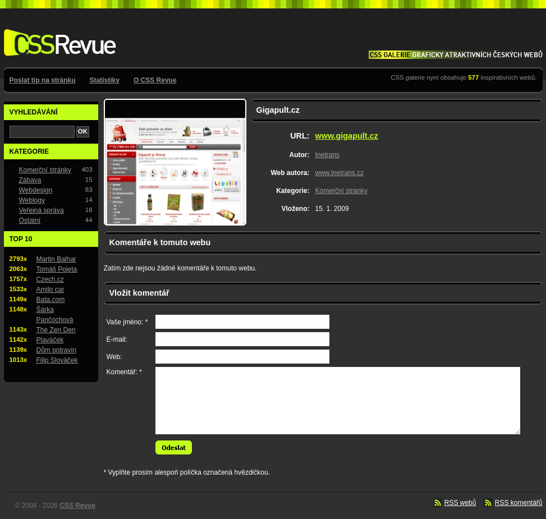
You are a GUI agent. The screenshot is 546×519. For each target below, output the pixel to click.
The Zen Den (56, 330)
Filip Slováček (57, 360)
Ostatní (30, 220)
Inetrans (327, 155)
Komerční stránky (341, 191)
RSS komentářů (519, 503)
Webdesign (36, 190)
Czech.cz (50, 279)
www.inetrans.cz (339, 173)
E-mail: (117, 339)
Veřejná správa (41, 210)
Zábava (30, 180)
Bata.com (50, 300)
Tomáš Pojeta (56, 269)
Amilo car (50, 289)
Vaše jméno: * (127, 322)
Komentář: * (124, 372)
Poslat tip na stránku (43, 80)
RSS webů (460, 503)
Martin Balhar (56, 259)
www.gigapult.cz (346, 135)
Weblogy (32, 200)
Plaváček (50, 340)
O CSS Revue (155, 80)
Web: (114, 357)
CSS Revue (58, 34)
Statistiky (105, 80)
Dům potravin (56, 350)
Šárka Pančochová (55, 315)
